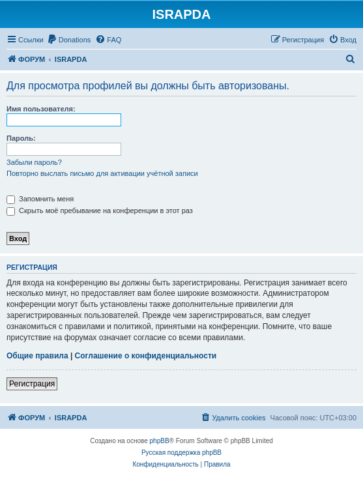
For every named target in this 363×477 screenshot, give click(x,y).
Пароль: (21, 138)
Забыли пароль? (34, 162)
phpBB (159, 440)
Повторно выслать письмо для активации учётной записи (102, 173)
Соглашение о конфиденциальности (146, 355)
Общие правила (37, 355)
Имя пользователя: (41, 109)
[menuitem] (69, 40)
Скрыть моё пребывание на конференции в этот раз (100, 210)
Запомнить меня (40, 199)
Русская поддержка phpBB (181, 452)
